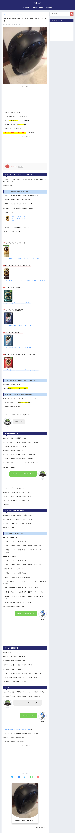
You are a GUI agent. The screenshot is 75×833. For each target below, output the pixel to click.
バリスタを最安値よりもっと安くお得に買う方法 (16, 729)
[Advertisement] (25, 99)
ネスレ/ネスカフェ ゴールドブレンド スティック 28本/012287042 (18, 218)
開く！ (20, 166)
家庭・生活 (44, 827)
